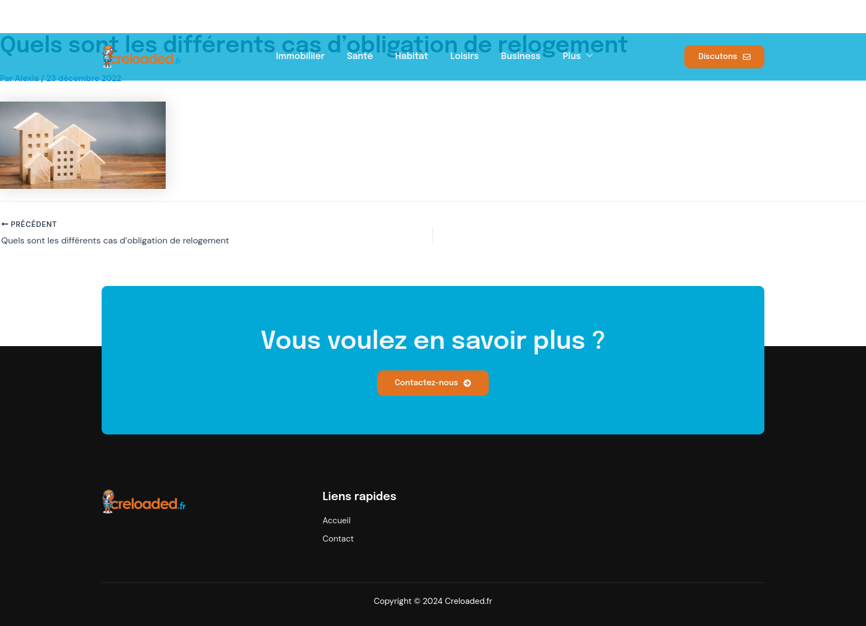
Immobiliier (300, 55)
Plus (578, 54)
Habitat (411, 55)
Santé (360, 55)
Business (521, 55)
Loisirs (464, 55)
